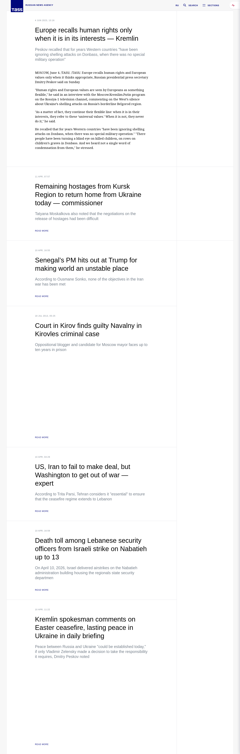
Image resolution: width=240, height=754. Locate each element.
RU (177, 5)
